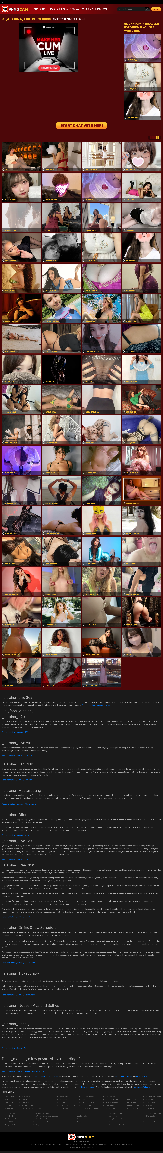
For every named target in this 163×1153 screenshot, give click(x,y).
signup (156, 9)
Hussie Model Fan (11, 1119)
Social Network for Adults (118, 1125)
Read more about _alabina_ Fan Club (17, 780)
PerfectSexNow (152, 1122)
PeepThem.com (10, 1113)
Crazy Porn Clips (133, 1108)
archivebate (35, 1076)
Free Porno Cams (82, 1116)
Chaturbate (101, 9)
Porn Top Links (27, 1105)
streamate (26, 1096)
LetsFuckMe (64, 1108)
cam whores (64, 1099)
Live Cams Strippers (67, 1105)
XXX (128, 1096)
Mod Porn (149, 1119)
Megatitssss (40, 1125)
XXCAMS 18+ (9, 1122)
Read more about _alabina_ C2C (15, 732)
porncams (113, 1116)
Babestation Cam (115, 1113)
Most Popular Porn (43, 1119)
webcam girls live (42, 1113)
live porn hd (9, 1108)
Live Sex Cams (111, 1105)
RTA (75, 1141)
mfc (3, 2)
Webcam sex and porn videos (47, 1116)
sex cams (8, 1105)
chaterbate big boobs (44, 1122)
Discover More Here (113, 1096)
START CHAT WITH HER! (81, 125)
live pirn (25, 1099)
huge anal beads (88, 1096)
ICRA (87, 1141)
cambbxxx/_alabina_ (142, 1087)
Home (35, 9)
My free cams (141, 1076)
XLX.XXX (149, 1105)
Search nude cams (113, 1108)
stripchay (79, 1119)
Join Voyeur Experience (90, 1108)
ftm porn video (114, 1122)
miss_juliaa (150, 1108)
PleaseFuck (9, 1102)
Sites (42, 9)
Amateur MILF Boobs (153, 1096)
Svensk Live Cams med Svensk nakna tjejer (38, 1108)
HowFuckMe (150, 1102)
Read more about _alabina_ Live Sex (96, 705)
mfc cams (75, 9)
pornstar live (132, 1099)
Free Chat (17, 917)
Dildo (15, 835)
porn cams (64, 1096)
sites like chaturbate (113, 1099)
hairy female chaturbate (118, 1119)
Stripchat (128, 1076)
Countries (62, 9)
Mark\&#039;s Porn (83, 1122)
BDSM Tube (131, 1102)
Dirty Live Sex (151, 1116)
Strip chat (87, 9)
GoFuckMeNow (10, 1116)
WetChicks (8, 1099)
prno (83, 1099)
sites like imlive (10, 1096)
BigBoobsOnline (133, 1105)
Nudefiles (149, 1099)
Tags (52, 9)
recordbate (53, 1076)
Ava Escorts (80, 1125)
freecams (25, 1102)
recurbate (45, 1076)
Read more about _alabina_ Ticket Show (18, 995)
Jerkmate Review (112, 1102)
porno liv (63, 1102)
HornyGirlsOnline (11, 1125)
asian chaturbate (88, 1102)
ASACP (81, 1141)
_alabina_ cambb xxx (86, 1087)
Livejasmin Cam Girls (153, 1113)
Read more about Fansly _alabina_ (16, 1048)
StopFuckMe (86, 1105)
